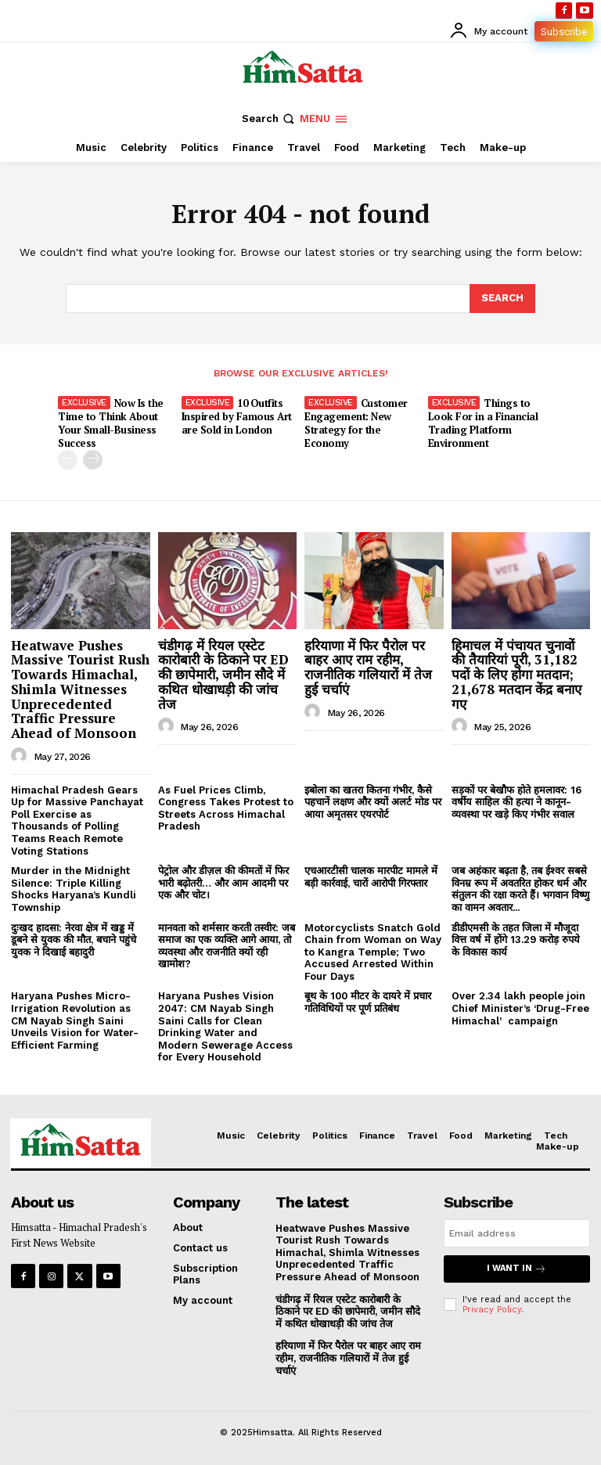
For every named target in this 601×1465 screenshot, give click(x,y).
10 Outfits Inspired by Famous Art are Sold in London (237, 416)
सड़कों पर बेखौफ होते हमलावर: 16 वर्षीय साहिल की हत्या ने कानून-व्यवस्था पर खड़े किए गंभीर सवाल (516, 802)
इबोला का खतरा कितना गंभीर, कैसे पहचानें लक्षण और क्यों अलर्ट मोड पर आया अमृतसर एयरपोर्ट (372, 802)
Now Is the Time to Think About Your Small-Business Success (111, 423)
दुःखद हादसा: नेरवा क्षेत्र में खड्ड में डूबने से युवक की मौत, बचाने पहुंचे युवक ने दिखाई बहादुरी (73, 940)
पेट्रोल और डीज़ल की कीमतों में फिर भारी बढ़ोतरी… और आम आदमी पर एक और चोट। (223, 883)
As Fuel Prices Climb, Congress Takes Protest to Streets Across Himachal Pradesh (225, 808)
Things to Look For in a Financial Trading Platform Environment (483, 423)
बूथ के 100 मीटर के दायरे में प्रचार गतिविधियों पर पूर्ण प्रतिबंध (367, 1002)
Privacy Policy (491, 1310)
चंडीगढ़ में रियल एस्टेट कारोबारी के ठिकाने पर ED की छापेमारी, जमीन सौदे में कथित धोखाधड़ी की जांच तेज (223, 674)
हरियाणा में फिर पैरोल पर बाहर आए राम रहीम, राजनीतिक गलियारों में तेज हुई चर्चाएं (368, 667)
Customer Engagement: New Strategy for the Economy (356, 423)
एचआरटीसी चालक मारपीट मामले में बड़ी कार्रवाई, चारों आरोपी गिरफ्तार (370, 877)
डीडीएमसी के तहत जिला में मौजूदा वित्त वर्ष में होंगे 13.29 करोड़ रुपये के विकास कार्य (516, 940)
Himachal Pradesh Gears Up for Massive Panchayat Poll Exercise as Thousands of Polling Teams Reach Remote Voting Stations (77, 820)
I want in (516, 1269)
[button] (269, 118)
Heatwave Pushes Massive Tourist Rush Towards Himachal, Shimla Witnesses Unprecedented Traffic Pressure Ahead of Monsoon (80, 689)
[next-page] (93, 460)
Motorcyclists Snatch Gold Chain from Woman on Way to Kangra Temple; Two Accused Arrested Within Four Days (372, 952)
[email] (517, 1233)
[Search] (502, 298)
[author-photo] (21, 756)
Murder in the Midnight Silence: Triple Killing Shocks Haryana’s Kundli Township (73, 889)
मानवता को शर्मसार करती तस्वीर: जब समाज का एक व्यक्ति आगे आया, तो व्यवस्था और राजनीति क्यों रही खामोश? (226, 946)
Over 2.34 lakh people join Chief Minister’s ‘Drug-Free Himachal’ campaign (520, 1008)
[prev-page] (67, 460)
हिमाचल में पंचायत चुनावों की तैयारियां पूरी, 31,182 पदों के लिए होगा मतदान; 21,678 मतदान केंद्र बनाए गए (516, 674)
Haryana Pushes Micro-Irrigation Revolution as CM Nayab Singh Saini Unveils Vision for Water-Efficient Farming (75, 1020)
